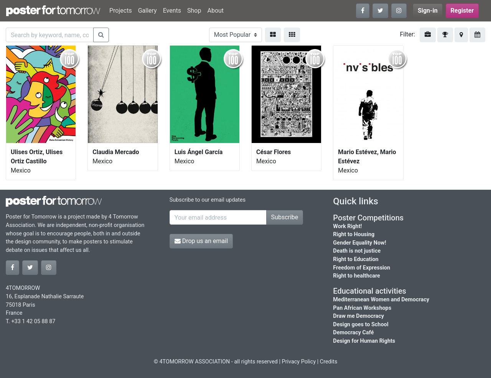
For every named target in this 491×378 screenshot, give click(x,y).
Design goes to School (360, 324)
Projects (120, 10)
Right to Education (355, 259)
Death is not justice (357, 251)
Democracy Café (353, 332)
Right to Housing (353, 234)
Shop (194, 10)
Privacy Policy (299, 361)
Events (172, 10)
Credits (329, 361)
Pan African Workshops (362, 308)
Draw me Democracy (358, 316)
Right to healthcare (356, 276)
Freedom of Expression (361, 268)
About (215, 10)
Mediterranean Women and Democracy (381, 299)
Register (462, 10)
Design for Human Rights (364, 341)
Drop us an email (201, 241)
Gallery (147, 10)
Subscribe (284, 217)
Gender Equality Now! (359, 243)
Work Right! (347, 226)
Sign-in (428, 10)
